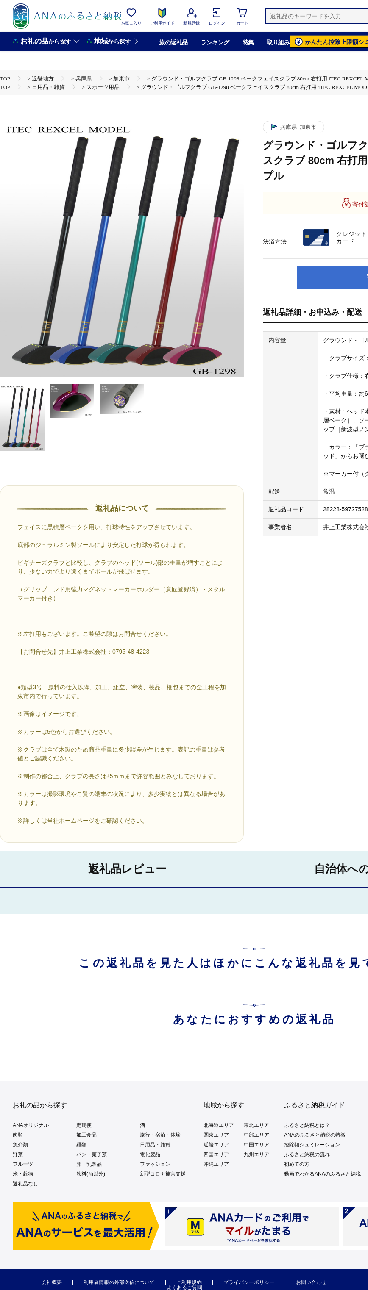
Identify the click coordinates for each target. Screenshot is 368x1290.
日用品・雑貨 (155, 1145)
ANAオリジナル (31, 1125)
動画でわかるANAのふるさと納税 (322, 1174)
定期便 (84, 1125)
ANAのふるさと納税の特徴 (315, 1135)
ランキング (215, 42)
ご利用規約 (189, 1282)
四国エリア (216, 1154)
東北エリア (256, 1125)
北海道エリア (219, 1125)
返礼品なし (25, 1184)
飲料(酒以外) (90, 1174)
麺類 (81, 1145)
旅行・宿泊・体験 (160, 1135)
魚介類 (20, 1145)
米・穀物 (23, 1174)
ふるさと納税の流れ (307, 1154)
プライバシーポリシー (248, 1282)
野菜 (18, 1154)
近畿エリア (216, 1145)
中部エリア (256, 1135)
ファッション (155, 1164)
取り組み (278, 42)
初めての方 (296, 1164)
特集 (248, 42)
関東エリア (216, 1135)
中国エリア (256, 1145)
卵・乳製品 (89, 1164)
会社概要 (52, 1282)
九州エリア (256, 1154)
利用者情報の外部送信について (119, 1282)
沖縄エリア (216, 1164)
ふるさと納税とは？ (307, 1125)
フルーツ (23, 1164)
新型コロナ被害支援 (163, 1174)
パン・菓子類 (91, 1154)
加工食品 (86, 1135)
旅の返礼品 (173, 42)
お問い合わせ (311, 1282)
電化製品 (150, 1154)
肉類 (18, 1135)
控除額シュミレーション (312, 1145)
